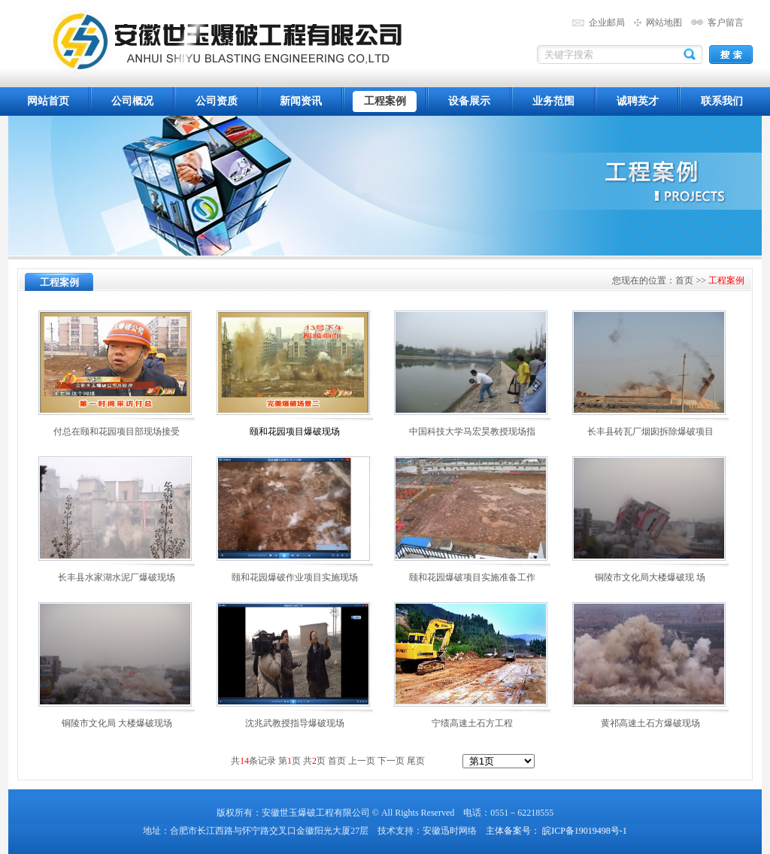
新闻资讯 (301, 101)
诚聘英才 (638, 101)
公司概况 (132, 101)
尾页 (415, 761)
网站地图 (664, 22)
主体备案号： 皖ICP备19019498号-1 (556, 830)
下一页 (391, 761)
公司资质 (217, 101)
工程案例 (385, 101)
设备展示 (469, 101)
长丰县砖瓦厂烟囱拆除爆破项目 (650, 431)
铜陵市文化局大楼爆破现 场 (650, 577)
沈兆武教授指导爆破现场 (294, 723)
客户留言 (726, 22)
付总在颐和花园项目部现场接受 (116, 431)
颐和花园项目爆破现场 (295, 431)
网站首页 (48, 101)
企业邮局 (607, 22)
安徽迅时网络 (450, 830)
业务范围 (553, 101)
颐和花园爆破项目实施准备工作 (472, 577)
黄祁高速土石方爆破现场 (650, 723)
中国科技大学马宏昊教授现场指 (472, 431)
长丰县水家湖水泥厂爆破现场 (116, 577)
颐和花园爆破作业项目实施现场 (295, 577)
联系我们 (722, 101)
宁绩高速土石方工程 (472, 723)
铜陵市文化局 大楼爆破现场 (117, 723)
